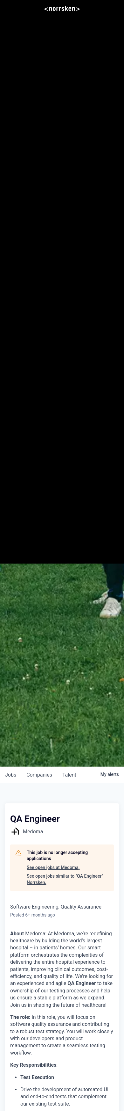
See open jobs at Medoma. (53, 867)
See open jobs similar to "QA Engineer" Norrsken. (65, 879)
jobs (10, 775)
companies (39, 775)
